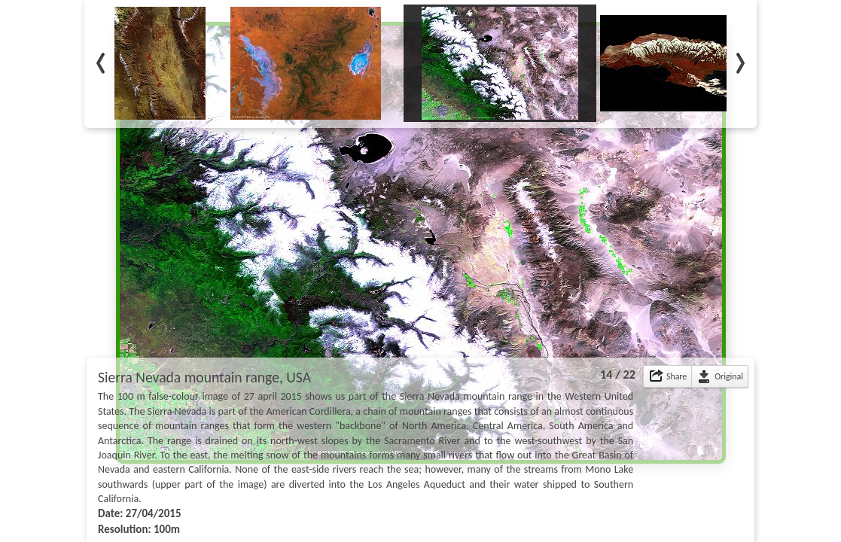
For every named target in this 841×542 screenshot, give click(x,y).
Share (676, 376)
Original (729, 376)
